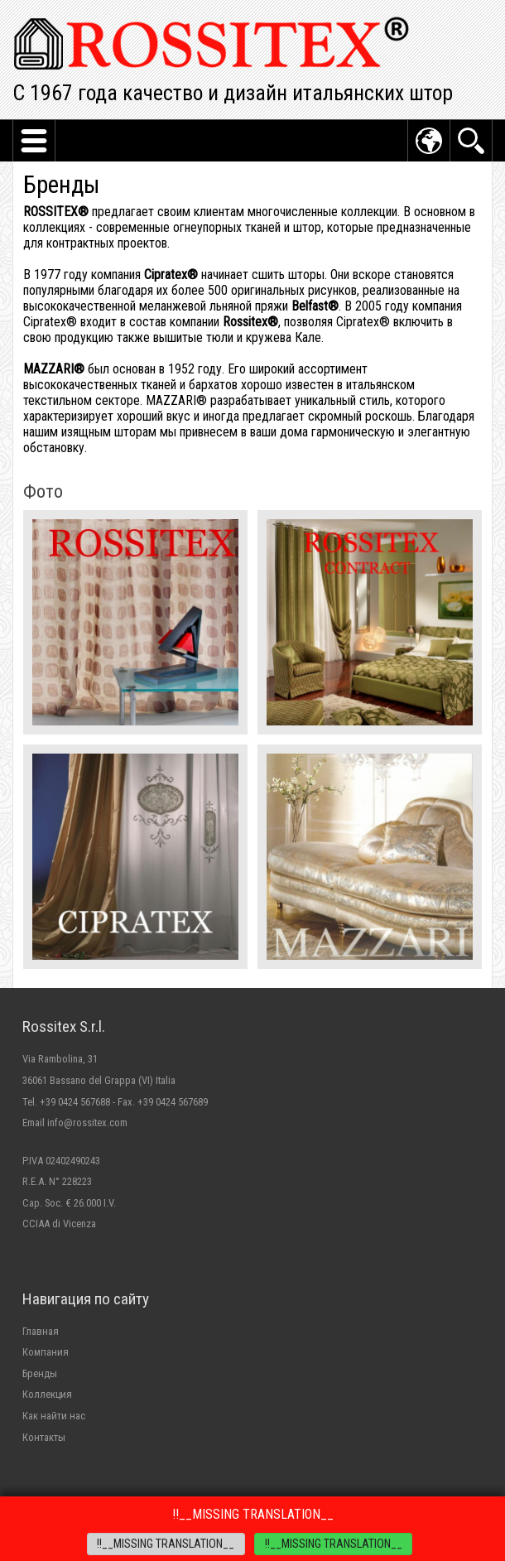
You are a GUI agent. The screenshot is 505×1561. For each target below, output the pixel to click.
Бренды (39, 1373)
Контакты (43, 1437)
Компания (45, 1352)
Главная (40, 1331)
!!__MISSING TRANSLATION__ (165, 1544)
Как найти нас (53, 1415)
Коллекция (47, 1394)
